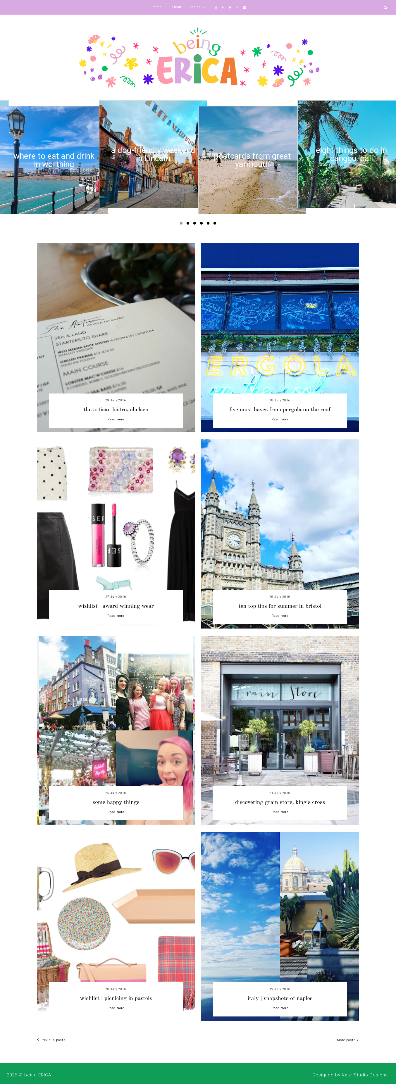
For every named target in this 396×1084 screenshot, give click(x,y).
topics (195, 7)
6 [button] (216, 224)
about (177, 7)
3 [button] (196, 224)
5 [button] (209, 224)
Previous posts (51, 1040)
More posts (348, 1040)
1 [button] (182, 224)
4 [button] (202, 224)
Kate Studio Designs (365, 1075)
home (157, 7)
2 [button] (189, 224)
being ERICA (37, 1075)
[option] (54, 160)
